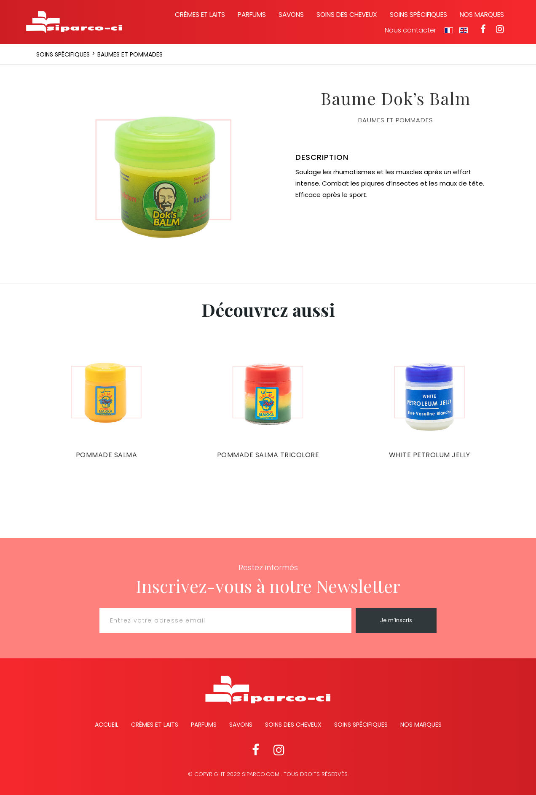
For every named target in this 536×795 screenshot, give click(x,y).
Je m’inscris (396, 620)
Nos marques (482, 14)
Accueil (106, 724)
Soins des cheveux (346, 14)
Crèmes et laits (200, 14)
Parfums (252, 14)
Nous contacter (410, 30)
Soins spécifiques (418, 14)
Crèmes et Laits (154, 724)
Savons (291, 14)
